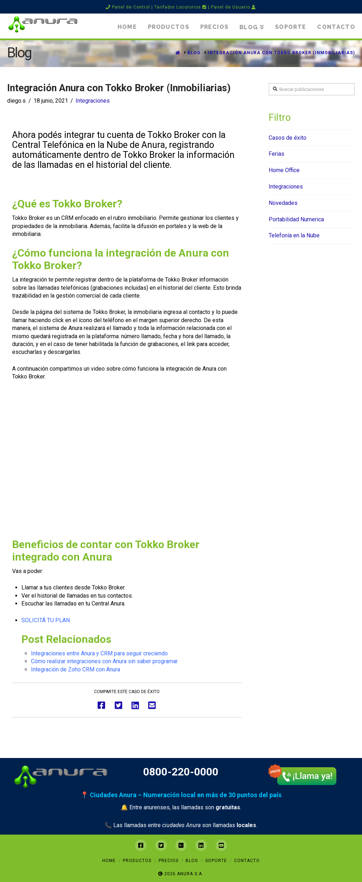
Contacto (247, 860)
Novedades (283, 203)
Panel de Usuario (233, 7)
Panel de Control (128, 7)
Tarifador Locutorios (180, 7)
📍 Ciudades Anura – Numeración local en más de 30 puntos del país (181, 795)
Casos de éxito (287, 137)
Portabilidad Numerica (296, 219)
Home (109, 860)
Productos (137, 860)
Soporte (216, 860)
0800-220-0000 (180, 771)
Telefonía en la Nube (294, 235)
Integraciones (93, 100)
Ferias (276, 153)
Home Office (284, 170)
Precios (169, 860)
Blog (192, 860)
